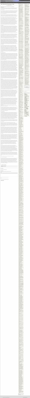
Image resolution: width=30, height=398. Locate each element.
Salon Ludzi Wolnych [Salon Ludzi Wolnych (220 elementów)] (25, 111)
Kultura (4, 2)
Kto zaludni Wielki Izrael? (21, 338)
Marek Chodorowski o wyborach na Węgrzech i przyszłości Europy (21, 236)
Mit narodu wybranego (21, 109)
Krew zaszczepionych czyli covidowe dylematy (21, 201)
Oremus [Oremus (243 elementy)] (28, 106)
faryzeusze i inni (3, 164)
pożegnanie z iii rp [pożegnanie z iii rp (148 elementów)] (26, 109)
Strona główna (20, 0)
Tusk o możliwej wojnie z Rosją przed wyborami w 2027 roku (21, 7)
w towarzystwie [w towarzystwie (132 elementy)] (25, 116)
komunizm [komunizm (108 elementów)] (28, 100)
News (8, 2)
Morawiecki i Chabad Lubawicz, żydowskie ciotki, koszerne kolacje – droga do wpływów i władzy (27, 55)
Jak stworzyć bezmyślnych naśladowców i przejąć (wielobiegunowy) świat (26, 43)
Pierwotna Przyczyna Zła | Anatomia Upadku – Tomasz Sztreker (21, 323)
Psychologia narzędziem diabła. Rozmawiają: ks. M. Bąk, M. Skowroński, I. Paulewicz (27, 12)
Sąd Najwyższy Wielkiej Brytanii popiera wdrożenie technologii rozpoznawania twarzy (27, 25)
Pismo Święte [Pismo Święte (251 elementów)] (26, 107)
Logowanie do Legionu (25, 0)
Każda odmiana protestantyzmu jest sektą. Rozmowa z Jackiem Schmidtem (27, 65)
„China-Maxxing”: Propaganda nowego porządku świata (21, 78)
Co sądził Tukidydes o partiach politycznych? (21, 347)
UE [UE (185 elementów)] (24, 114)
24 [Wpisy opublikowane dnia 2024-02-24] (28, 90)
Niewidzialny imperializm (26, 10)
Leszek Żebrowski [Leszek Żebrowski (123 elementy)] (25, 102)
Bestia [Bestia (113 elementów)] (24, 95)
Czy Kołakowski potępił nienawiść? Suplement (21, 166)
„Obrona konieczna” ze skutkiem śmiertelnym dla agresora (21, 273)
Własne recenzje (10, 2)
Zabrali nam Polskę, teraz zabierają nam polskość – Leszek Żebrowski (21, 353)
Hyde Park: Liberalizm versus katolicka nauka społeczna (21, 93)
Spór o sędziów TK (21, 53)
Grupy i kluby (14, 2)
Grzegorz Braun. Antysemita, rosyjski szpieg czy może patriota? (21, 5)
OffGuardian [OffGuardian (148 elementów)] (25, 106)
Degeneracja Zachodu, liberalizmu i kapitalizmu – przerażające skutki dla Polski (27, 30)
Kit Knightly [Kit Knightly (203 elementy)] (25, 100)
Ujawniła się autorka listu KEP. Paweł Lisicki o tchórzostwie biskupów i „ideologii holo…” (27, 62)
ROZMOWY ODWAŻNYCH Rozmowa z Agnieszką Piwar (20, 228)
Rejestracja (29, 0)
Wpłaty (18, 2)
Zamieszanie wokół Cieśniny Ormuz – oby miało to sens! (21, 312)
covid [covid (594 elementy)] (25, 97)
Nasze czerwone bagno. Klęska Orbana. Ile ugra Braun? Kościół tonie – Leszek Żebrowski (27, 75)
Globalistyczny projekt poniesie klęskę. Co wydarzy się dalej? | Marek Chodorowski (27, 38)
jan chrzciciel (5, 164)
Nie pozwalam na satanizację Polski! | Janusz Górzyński (21, 96)
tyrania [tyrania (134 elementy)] (28, 113)
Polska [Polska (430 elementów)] (27, 108)
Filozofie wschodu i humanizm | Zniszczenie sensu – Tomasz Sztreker (27, 5)
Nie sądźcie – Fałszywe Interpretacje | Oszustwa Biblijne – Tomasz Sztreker (27, 58)
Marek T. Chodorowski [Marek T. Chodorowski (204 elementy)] (25, 104)
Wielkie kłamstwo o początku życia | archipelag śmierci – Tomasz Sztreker (27, 83)
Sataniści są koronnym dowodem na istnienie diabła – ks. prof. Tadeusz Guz (27, 53)
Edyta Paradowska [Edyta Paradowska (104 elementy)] (25, 98)
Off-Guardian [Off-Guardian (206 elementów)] (25, 105)
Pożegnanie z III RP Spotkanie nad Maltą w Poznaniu (21, 75)
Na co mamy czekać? (26, 59)
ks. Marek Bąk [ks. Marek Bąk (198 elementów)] (26, 101)
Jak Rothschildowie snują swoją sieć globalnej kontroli (21, 111)
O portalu (16, 2)
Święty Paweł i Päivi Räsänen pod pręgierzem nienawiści (21, 102)
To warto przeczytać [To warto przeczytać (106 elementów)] (25, 113)
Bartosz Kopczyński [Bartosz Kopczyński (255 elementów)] (25, 94)
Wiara (1, 2)
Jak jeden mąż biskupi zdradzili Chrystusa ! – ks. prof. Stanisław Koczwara (21, 301)
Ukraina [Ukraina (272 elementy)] (27, 114)
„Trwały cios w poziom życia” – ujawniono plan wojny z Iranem (21, 337)
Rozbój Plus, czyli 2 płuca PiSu (27, 45)
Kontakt (22, 0)
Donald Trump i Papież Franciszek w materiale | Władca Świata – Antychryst (27, 48)
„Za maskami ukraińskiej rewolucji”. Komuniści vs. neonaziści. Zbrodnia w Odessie (27, 36)
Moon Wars (21, 127)
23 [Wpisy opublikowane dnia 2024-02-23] (27, 90)
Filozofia (3, 2)
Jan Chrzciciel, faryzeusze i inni (7, 4)
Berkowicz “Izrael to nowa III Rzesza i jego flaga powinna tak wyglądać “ (27, 80)
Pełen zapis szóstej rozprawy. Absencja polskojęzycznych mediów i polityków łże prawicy (27, 78)
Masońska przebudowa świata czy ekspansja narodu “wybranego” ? (21, 209)
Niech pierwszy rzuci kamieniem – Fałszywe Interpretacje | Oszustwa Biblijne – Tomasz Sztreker (27, 14)
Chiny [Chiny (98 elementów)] (27, 95)
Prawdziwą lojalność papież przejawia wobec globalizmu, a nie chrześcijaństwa (27, 19)
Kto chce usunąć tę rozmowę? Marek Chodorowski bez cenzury (21, 95)
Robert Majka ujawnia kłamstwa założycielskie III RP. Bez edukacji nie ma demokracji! (21, 304)
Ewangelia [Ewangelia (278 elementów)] (25, 99)
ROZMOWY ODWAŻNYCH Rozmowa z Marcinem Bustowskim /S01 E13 (21, 364)
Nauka (6, 2)
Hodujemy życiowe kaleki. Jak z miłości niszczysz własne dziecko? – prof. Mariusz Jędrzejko (27, 6)
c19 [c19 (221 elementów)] (26, 95)
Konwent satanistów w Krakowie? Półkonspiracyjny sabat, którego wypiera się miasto (27, 50)
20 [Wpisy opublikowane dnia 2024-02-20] (25, 90)
